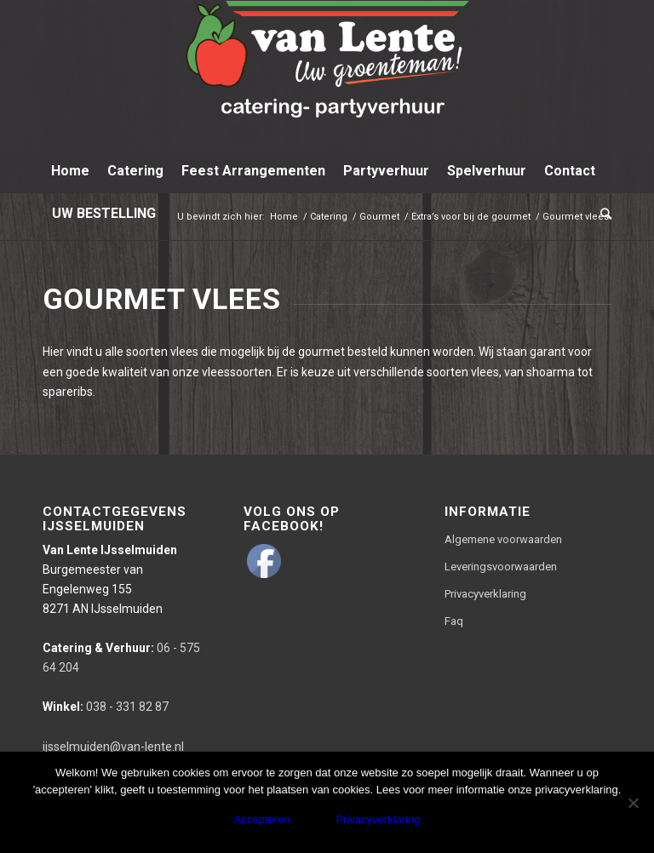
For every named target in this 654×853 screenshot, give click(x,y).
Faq (454, 621)
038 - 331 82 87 (106, 706)
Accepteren (262, 819)
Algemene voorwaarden (503, 539)
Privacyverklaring (485, 593)
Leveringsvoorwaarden (501, 566)
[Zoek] (601, 213)
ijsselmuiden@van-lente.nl (113, 746)
